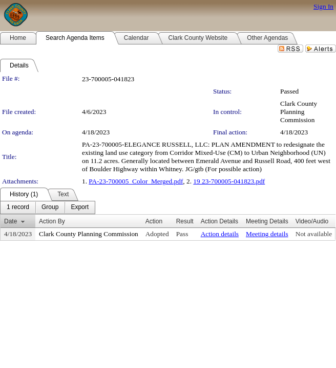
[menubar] (47, 207)
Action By (52, 221)
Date (10, 221)
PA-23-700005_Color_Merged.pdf (136, 181)
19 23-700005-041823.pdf (229, 181)
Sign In (323, 6)
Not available (314, 234)
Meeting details (267, 234)
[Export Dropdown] (80, 207)
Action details (220, 234)
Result (185, 221)
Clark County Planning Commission (298, 112)
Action (153, 221)
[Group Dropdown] (50, 207)
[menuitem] (18, 207)
